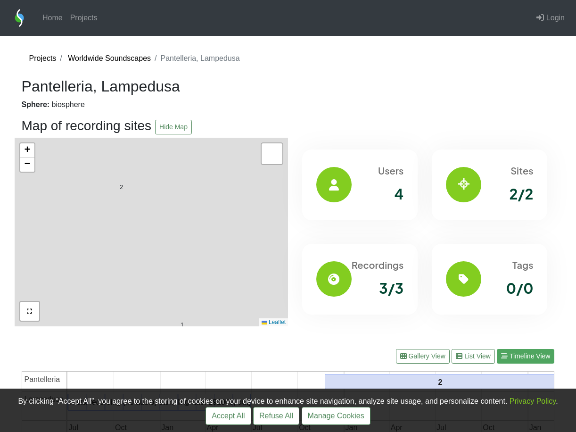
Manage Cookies (336, 416)
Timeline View (525, 356)
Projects (84, 18)
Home (52, 18)
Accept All (228, 416)
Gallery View (422, 356)
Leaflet (274, 322)
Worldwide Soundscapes (109, 58)
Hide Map (173, 127)
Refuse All (276, 416)
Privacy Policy (533, 401)
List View (473, 356)
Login (550, 18)
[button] (182, 305)
